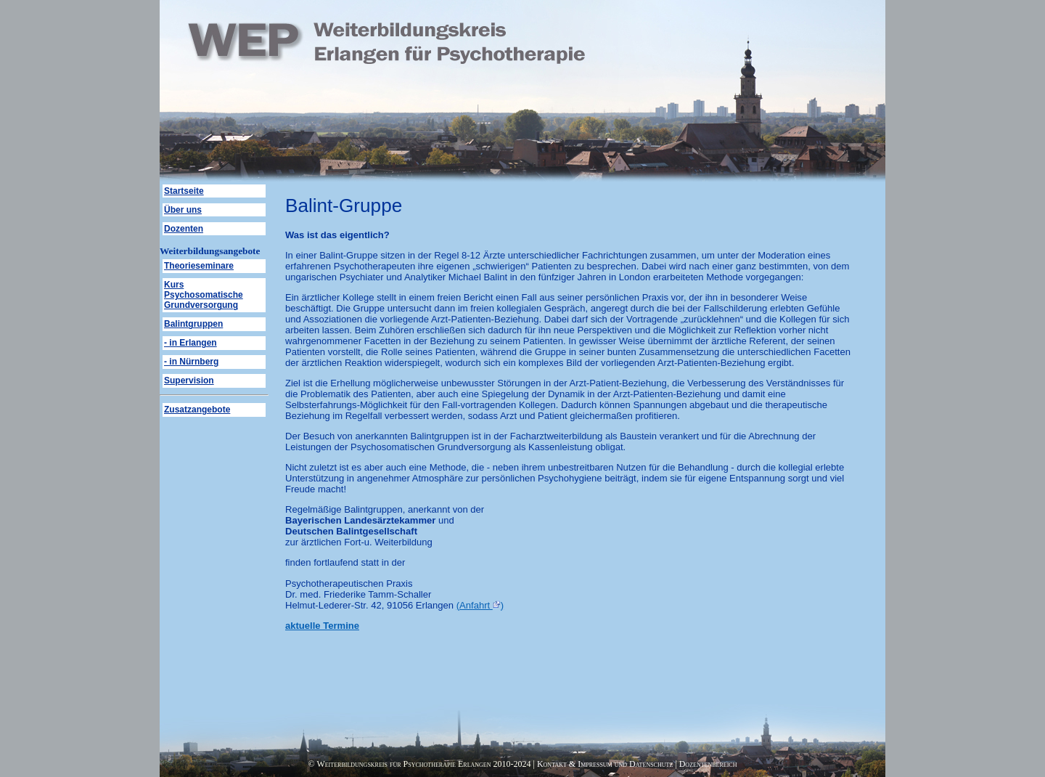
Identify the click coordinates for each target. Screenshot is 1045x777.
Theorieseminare (199, 266)
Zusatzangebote (197, 409)
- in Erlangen (190, 343)
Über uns (183, 210)
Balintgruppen (193, 324)
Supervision (189, 380)
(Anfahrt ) (480, 605)
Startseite (184, 191)
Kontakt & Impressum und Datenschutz (605, 764)
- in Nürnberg (191, 362)
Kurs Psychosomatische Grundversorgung (203, 295)
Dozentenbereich (708, 764)
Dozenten (183, 229)
